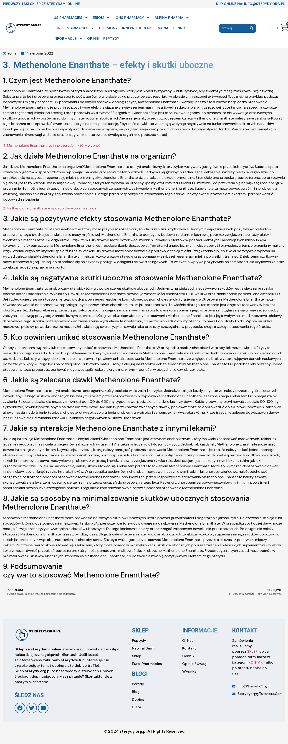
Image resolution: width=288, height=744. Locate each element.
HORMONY (108, 28)
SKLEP (252, 651)
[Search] (251, 28)
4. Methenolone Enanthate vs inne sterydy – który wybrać (51, 145)
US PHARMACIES (71, 18)
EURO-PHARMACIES (74, 28)
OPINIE (93, 38)
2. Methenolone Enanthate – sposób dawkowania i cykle (49, 208)
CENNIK (179, 28)
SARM (163, 28)
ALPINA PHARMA (171, 18)
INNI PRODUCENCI (137, 28)
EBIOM (101, 18)
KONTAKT (256, 662)
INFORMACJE (68, 39)
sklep (140, 630)
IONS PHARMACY (132, 18)
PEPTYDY (111, 38)
